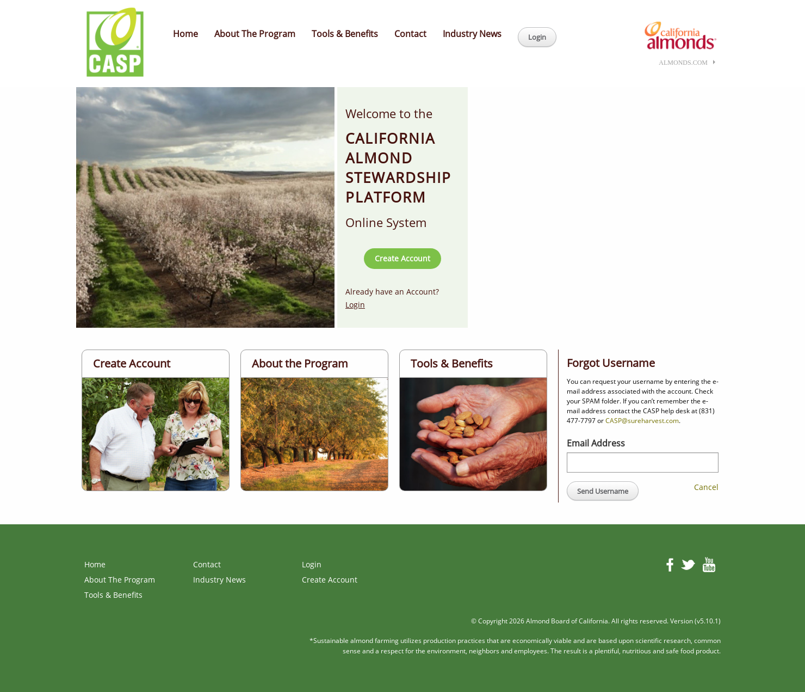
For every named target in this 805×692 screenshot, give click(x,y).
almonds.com (683, 62)
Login (537, 37)
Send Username (602, 491)
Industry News (472, 34)
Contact (410, 34)
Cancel (706, 487)
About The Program (254, 34)
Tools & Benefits (345, 34)
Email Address (596, 443)
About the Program (300, 363)
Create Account (402, 258)
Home (185, 34)
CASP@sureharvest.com (642, 420)
